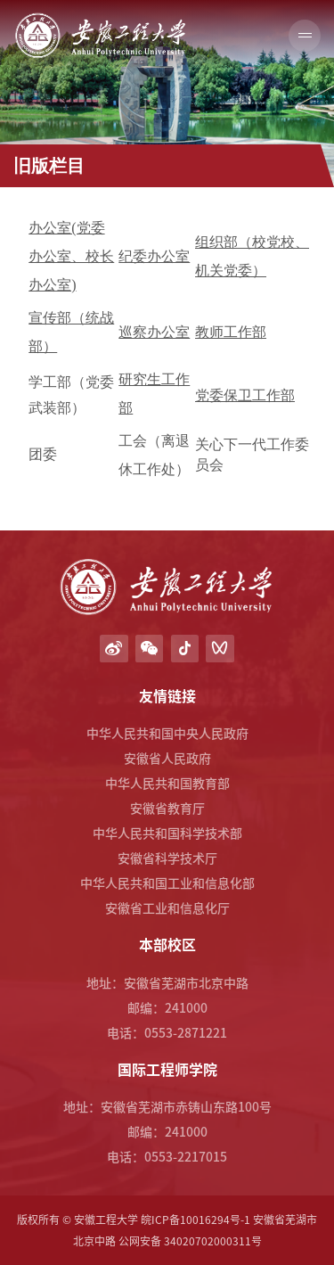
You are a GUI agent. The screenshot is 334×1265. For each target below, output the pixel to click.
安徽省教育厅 (167, 808)
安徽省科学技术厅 (167, 858)
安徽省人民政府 (167, 758)
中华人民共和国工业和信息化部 (167, 882)
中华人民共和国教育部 (167, 783)
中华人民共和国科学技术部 (167, 833)
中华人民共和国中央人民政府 (167, 733)
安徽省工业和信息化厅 (167, 907)
